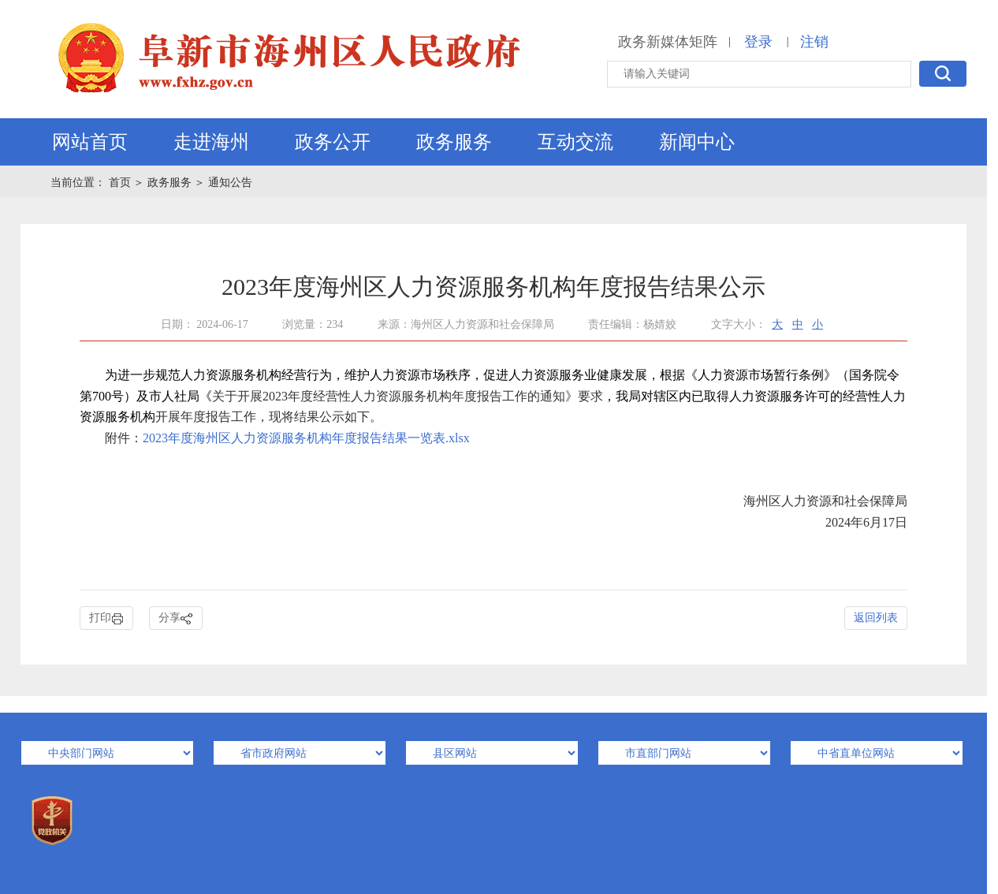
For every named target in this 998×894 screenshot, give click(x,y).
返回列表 (876, 618)
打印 (106, 618)
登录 (758, 42)
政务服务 (454, 142)
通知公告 (230, 182)
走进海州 (211, 142)
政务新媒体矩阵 (667, 42)
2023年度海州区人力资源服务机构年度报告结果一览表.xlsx (306, 438)
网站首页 (90, 142)
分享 (175, 618)
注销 (814, 42)
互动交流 (575, 142)
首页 (121, 182)
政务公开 (333, 142)
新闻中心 (697, 142)
